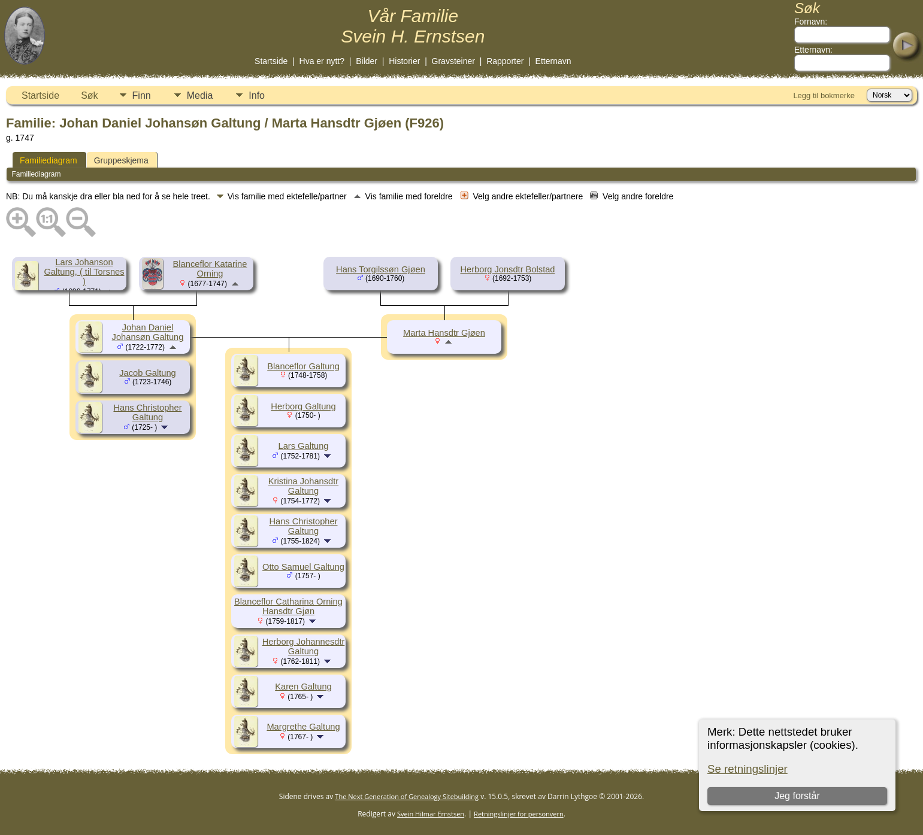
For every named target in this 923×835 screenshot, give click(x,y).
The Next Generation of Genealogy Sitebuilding (407, 796)
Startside (271, 61)
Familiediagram (48, 160)
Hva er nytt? (321, 61)
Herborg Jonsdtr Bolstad (507, 269)
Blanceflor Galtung (303, 366)
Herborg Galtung (303, 406)
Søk (89, 95)
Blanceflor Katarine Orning (210, 268)
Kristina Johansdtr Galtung (303, 486)
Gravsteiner (453, 61)
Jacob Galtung (147, 373)
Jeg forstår (797, 796)
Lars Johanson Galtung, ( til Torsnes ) (84, 271)
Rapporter (504, 61)
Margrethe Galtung (303, 726)
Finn (141, 95)
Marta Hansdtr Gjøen (444, 333)
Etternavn (553, 61)
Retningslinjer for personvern (519, 813)
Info (257, 95)
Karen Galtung (303, 686)
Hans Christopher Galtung (147, 412)
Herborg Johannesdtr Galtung (303, 646)
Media (200, 95)
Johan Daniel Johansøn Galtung (148, 332)
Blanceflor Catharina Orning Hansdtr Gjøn (288, 606)
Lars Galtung (304, 446)
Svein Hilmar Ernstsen (430, 813)
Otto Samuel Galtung (303, 567)
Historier (404, 61)
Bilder (366, 61)
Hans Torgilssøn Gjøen (380, 269)
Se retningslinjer (747, 769)
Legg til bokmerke (824, 95)
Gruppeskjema (121, 160)
